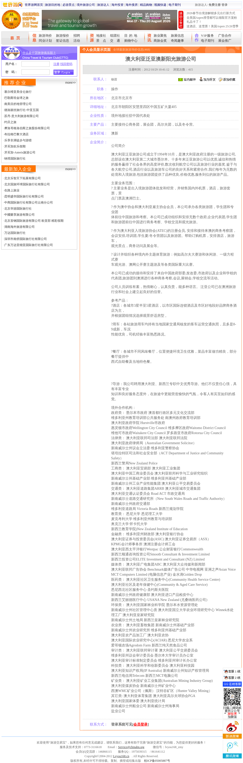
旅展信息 (177, 35)
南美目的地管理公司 (18, 104)
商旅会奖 (160, 40)
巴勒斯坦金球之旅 (16, 98)
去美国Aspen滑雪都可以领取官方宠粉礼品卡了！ (212, 20)
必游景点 (69, 5)
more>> (70, 82)
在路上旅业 (11, 190)
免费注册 (215, 5)
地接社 (101, 35)
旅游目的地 (52, 5)
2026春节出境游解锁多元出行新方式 (211, 13)
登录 (224, 5)
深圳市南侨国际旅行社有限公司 (25, 239)
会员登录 (140, 724)
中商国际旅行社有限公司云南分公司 (28, 202)
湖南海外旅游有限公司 (19, 227)
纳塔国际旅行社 (15, 158)
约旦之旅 (10, 122)
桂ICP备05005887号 (157, 760)
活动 (76, 40)
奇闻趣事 (177, 40)
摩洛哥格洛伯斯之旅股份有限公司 (27, 128)
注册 (56, 64)
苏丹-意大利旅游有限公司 (21, 116)
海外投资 (117, 5)
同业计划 (45, 40)
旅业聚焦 (160, 35)
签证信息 (62, 40)
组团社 (115, 35)
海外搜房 (132, 5)
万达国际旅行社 (15, 233)
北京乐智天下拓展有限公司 (22, 178)
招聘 (76, 35)
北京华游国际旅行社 (18, 208)
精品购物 (146, 5)
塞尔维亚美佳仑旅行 (18, 92)
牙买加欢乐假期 (15, 146)
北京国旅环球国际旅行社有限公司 (27, 184)
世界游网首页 (34, 5)
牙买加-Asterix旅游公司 (19, 152)
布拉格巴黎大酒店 (16, 134)
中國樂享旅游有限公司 (19, 214)
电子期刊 (175, 5)
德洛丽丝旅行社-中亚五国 (21, 110)
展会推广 (224, 40)
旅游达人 (103, 5)
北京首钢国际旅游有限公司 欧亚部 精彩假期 (34, 220)
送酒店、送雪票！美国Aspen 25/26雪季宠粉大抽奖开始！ (212, 28)
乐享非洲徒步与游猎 (18, 140)
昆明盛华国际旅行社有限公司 (24, 196)
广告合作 (224, 35)
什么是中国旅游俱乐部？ (39, 53)
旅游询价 (45, 35)
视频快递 (160, 5)
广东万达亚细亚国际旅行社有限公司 (28, 245)
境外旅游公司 (86, 5)
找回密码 (66, 64)
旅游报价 (62, 35)
